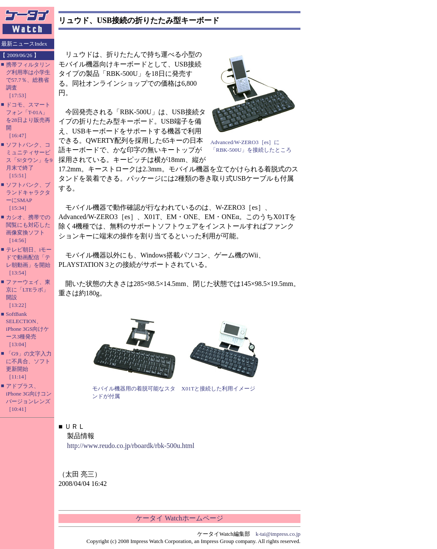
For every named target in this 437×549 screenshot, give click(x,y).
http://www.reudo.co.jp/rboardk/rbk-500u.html (130, 445)
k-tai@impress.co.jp (278, 534)
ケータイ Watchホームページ (179, 518)
